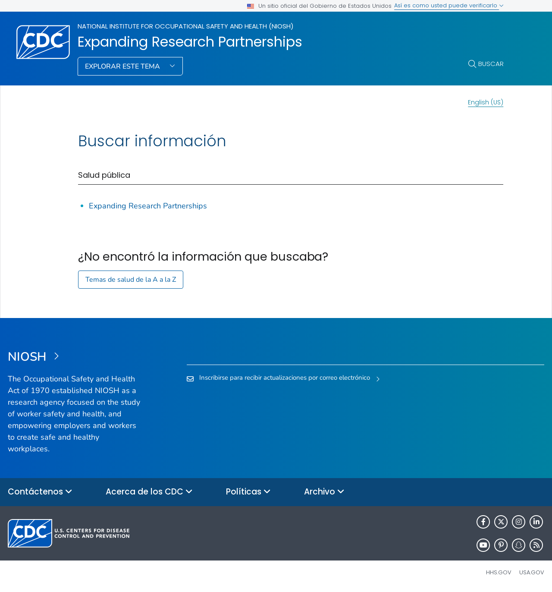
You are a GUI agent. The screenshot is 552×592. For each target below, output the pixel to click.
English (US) (485, 102)
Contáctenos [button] (40, 492)
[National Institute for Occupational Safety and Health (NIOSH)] (75, 357)
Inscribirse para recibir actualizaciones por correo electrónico (284, 377)
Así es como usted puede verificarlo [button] (449, 5)
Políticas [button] (248, 492)
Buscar (491, 63)
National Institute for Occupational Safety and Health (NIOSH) (186, 26)
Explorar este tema (123, 66)
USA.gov (531, 572)
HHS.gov (498, 572)
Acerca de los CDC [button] (149, 492)
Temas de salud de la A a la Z (130, 279)
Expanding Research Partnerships (190, 41)
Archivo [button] (324, 492)
